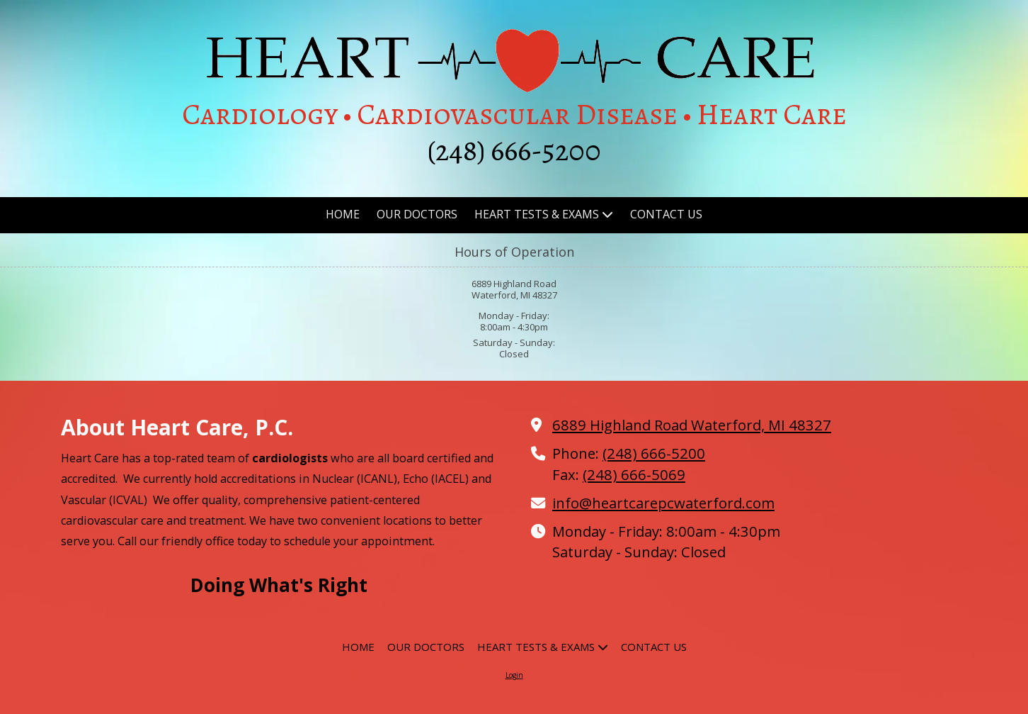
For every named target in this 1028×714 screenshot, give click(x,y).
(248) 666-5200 (653, 453)
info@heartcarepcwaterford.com (663, 503)
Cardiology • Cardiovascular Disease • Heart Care (514, 114)
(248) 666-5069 (634, 474)
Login (514, 675)
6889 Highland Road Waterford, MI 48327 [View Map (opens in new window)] (691, 425)
